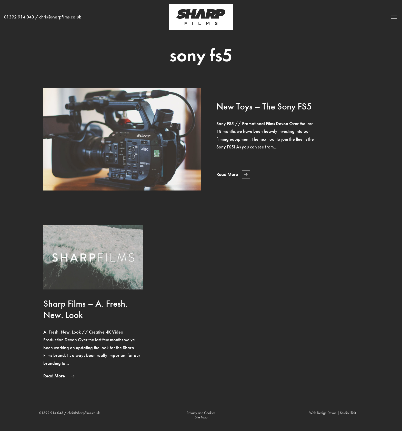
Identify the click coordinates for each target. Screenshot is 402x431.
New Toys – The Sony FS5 (264, 106)
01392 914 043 (19, 21)
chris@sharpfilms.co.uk (60, 21)
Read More (227, 174)
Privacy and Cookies (201, 413)
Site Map (201, 417)
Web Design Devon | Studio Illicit (332, 413)
